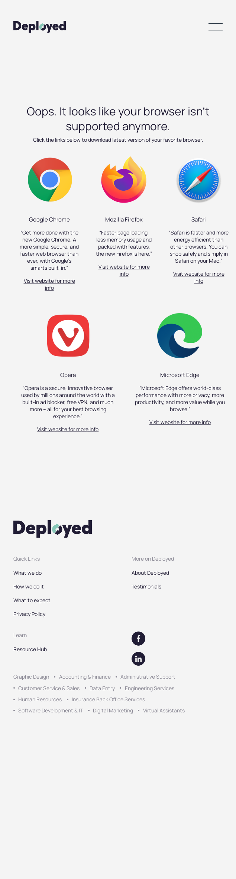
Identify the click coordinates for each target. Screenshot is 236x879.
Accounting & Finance (85, 676)
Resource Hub (30, 649)
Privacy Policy (29, 613)
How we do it (28, 586)
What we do (27, 572)
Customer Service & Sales (49, 688)
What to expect (32, 600)
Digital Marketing (113, 710)
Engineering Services (149, 688)
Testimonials (146, 586)
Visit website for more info (49, 284)
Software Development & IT (50, 710)
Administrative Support (147, 676)
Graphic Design (31, 676)
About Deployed (150, 572)
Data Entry (102, 688)
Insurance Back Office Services (108, 699)
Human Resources (40, 699)
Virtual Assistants (164, 710)
